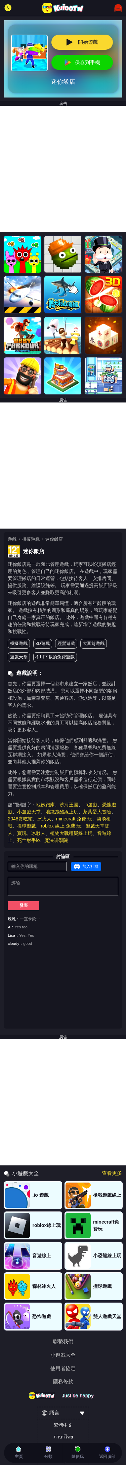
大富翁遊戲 (93, 643)
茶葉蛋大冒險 (97, 811)
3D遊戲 (42, 643)
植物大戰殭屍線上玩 (71, 833)
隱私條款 (63, 1381)
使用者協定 (63, 1368)
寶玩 (22, 833)
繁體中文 (63, 1425)
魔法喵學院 (56, 840)
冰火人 (44, 818)
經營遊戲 (66, 643)
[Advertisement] (63, 169)
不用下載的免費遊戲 (55, 656)
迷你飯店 (54, 539)
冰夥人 (38, 833)
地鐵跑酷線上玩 (61, 811)
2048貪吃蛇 (20, 818)
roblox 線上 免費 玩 (61, 825)
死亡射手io (28, 840)
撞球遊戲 (26, 825)
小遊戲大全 (63, 1354)
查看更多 (112, 1172)
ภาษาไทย (63, 1436)
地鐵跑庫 (45, 804)
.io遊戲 (90, 804)
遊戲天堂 (19, 656)
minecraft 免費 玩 (74, 818)
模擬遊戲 (31, 539)
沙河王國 (68, 804)
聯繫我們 (63, 1341)
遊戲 (12, 539)
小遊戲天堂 (29, 811)
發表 (23, 905)
